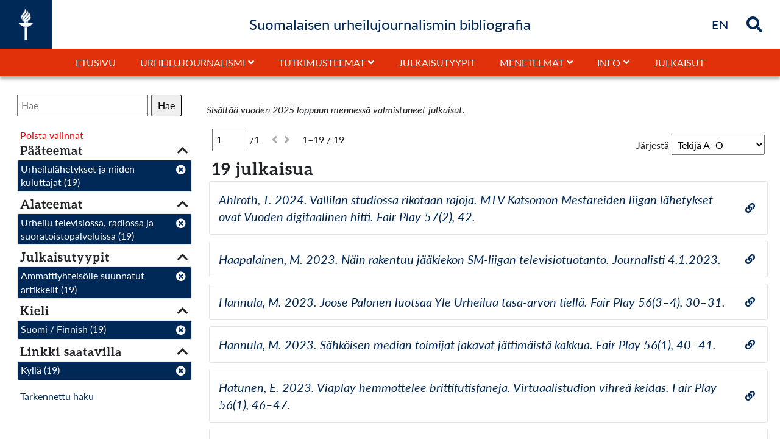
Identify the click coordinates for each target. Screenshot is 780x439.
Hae (166, 105)
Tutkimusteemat (321, 62)
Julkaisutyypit (437, 62)
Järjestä (652, 145)
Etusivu (96, 62)
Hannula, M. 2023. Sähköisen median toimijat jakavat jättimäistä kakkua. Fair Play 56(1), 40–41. (467, 344)
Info (608, 62)
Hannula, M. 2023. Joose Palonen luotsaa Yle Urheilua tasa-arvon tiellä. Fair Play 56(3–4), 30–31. (472, 301)
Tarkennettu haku (57, 396)
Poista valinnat (51, 135)
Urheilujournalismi (192, 62)
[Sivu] (228, 140)
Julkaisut (679, 62)
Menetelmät (532, 62)
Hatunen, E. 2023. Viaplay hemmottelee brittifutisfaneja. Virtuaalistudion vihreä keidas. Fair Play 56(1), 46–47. (468, 396)
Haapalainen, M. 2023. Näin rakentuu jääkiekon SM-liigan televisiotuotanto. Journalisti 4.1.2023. (470, 259)
